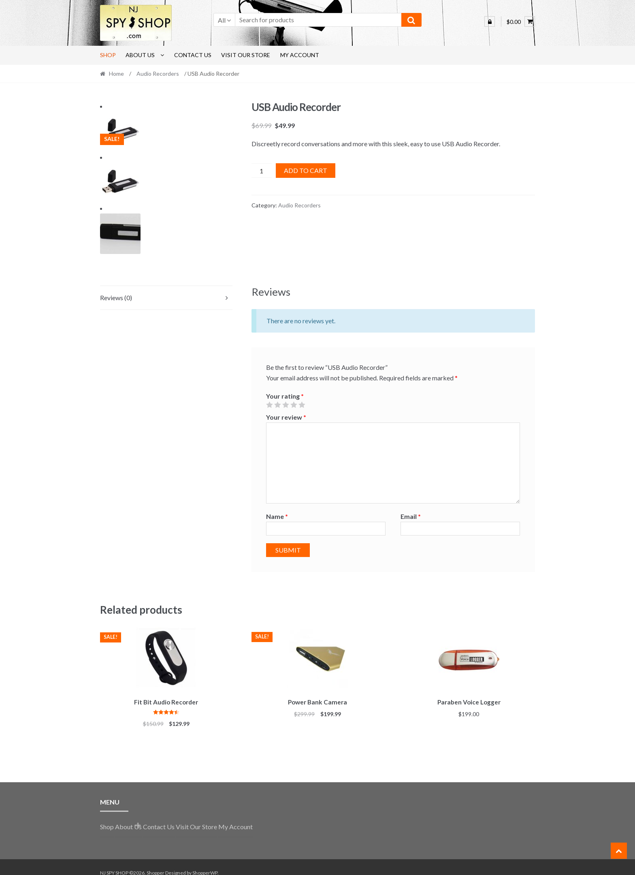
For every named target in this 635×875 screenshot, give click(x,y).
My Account (299, 54)
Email (411, 506)
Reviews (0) (116, 288)
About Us (140, 54)
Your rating (285, 386)
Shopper (155, 861)
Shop (108, 54)
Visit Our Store (245, 54)
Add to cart (305, 170)
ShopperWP (204, 861)
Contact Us (192, 54)
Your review (286, 407)
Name (277, 506)
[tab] (166, 288)
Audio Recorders (157, 73)
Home (116, 73)
